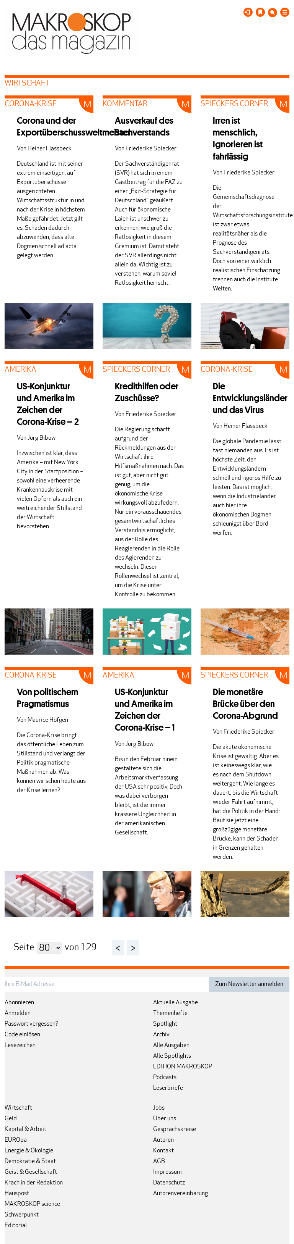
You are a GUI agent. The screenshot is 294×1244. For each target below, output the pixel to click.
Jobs (159, 1108)
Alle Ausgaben (171, 1045)
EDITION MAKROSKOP (182, 1067)
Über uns (164, 1119)
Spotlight (165, 1024)
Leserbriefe (168, 1088)
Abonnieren (19, 1003)
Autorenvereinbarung (180, 1194)
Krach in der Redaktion (34, 1183)
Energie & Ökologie (29, 1151)
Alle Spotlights (172, 1056)
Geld (11, 1119)
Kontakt (163, 1151)
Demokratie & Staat (30, 1161)
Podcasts (164, 1078)
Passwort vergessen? (32, 1024)
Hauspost (17, 1194)
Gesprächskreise (174, 1129)
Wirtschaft (18, 1108)
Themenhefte (170, 1013)
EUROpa (16, 1140)
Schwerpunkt (22, 1215)
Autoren (163, 1140)
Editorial (16, 1226)
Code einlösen (22, 1035)
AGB (159, 1161)
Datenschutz (169, 1183)
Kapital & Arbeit (25, 1129)
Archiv (161, 1035)
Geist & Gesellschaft (31, 1172)
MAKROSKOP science (32, 1204)
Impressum (167, 1172)
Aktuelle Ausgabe (175, 1003)
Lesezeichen (20, 1045)
